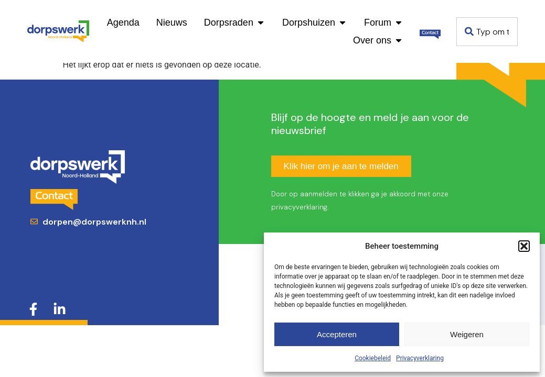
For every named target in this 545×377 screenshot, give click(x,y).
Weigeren (467, 334)
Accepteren (337, 334)
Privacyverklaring (420, 358)
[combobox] (487, 31)
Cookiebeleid (373, 358)
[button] (524, 246)
